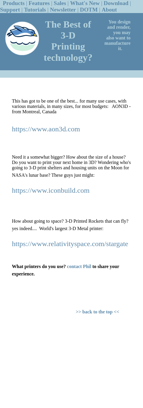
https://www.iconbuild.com (50, 190)
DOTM (89, 10)
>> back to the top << (97, 311)
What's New (85, 3)
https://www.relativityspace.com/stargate (70, 244)
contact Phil (79, 266)
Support (10, 10)
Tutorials (35, 10)
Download (116, 3)
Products (14, 3)
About (109, 10)
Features (39, 3)
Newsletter (63, 10)
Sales (60, 3)
